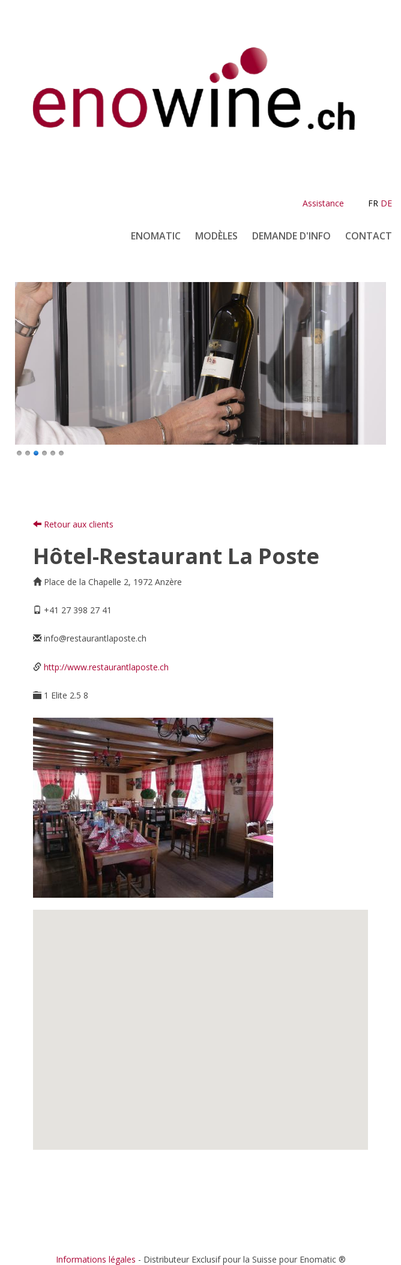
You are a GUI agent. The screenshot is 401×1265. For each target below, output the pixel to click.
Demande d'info (291, 235)
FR (373, 203)
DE (386, 203)
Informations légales (96, 1259)
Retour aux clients (73, 524)
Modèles (216, 235)
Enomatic (156, 235)
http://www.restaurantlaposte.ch (106, 667)
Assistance (323, 203)
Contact (368, 235)
